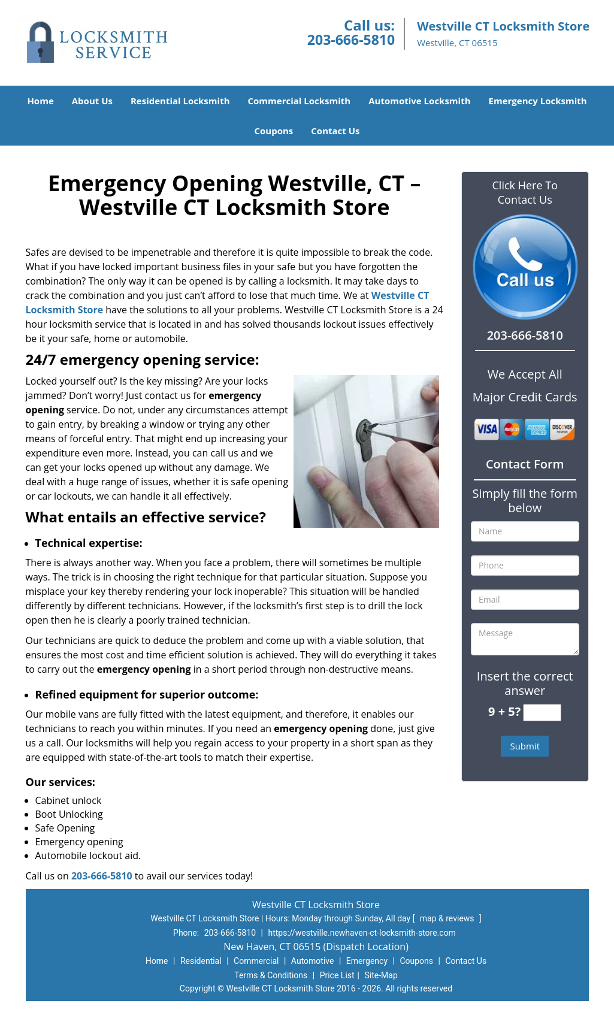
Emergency (367, 961)
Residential (201, 961)
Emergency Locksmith (538, 101)
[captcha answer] (542, 712)
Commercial (256, 961)
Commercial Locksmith (299, 101)
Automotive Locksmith (419, 101)
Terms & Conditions (270, 975)
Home (40, 101)
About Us (92, 101)
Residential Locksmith (180, 101)
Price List (337, 975)
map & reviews (448, 918)
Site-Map (381, 975)
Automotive (312, 961)
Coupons (273, 131)
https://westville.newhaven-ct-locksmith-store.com (361, 933)
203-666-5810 (351, 39)
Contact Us (335, 131)
